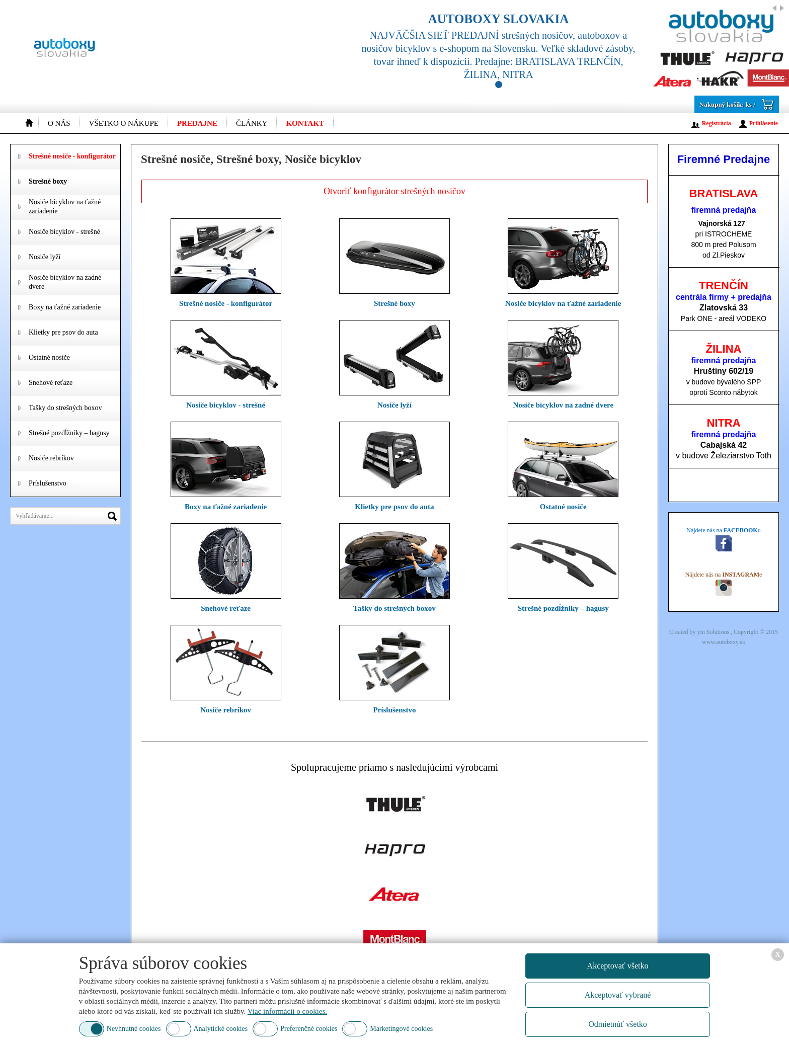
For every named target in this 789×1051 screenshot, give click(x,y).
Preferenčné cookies (308, 1028)
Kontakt (305, 123)
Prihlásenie (763, 123)
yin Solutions (714, 631)
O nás (59, 123)
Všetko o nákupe (124, 123)
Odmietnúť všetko (617, 1024)
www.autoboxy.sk (723, 641)
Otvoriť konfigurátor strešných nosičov (394, 191)
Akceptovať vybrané (618, 995)
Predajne (197, 123)
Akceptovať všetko (618, 965)
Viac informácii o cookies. (287, 1011)
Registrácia (716, 123)
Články (252, 123)
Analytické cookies (221, 1028)
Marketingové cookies (401, 1028)
